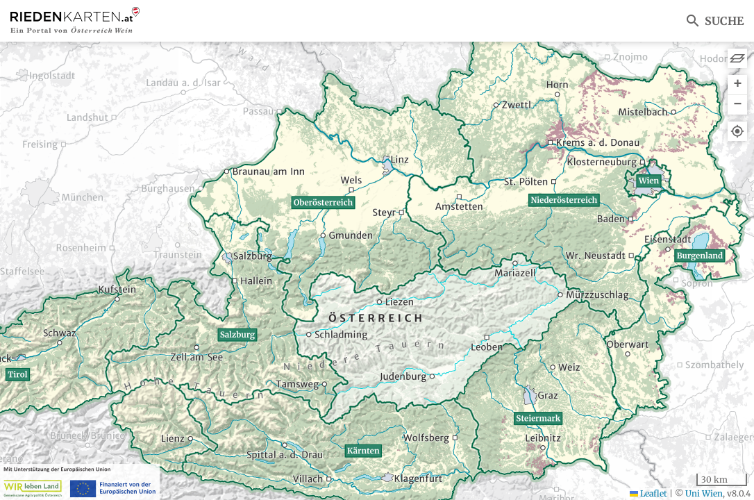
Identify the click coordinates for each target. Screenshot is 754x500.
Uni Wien (704, 493)
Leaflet (648, 493)
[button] (737, 85)
